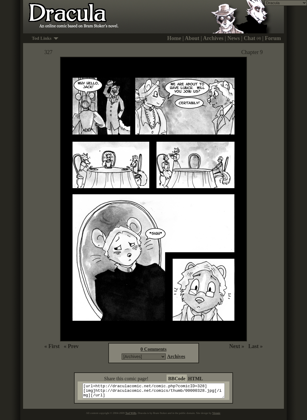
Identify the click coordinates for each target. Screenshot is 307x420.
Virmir (216, 415)
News (234, 38)
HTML (195, 378)
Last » (255, 346)
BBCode (176, 378)
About (192, 38)
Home (174, 38)
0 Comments (153, 349)
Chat (252, 38)
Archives (213, 38)
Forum (273, 38)
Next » (236, 346)
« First (51, 346)
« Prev (71, 346)
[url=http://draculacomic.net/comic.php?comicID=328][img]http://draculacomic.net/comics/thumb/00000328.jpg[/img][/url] (157, 392)
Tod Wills (131, 415)
